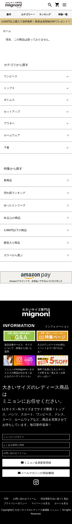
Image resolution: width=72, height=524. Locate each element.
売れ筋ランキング (14, 192)
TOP (6, 498)
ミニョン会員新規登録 (36, 462)
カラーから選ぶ (13, 255)
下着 (6, 147)
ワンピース (10, 76)
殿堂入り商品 (12, 242)
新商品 (8, 180)
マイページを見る (40, 503)
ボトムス (9, 99)
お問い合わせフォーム (14, 453)
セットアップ (12, 111)
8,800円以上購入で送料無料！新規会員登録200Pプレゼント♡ (36, 21)
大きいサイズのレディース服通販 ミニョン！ (38, 510)
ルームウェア (12, 135)
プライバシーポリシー (15, 503)
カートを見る (61, 503)
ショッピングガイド (13, 437)
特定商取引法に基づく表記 (54, 498)
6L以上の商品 (12, 217)
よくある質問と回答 (13, 445)
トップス (9, 88)
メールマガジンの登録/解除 (36, 473)
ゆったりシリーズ (14, 205)
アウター (9, 123)
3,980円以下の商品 (15, 230)
